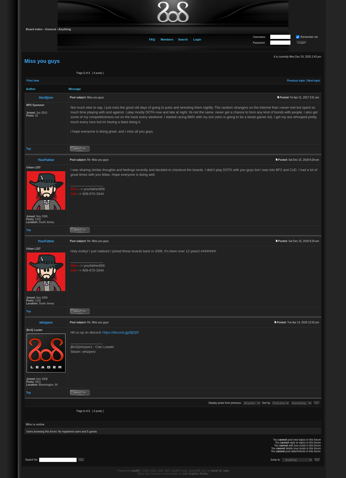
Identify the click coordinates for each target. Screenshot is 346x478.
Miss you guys (42, 61)
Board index (34, 29)
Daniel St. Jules (220, 470)
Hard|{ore (46, 97)
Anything (64, 29)
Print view (33, 80)
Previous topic (296, 80)
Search (183, 39)
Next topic (313, 80)
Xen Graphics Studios (195, 473)
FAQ (152, 39)
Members (167, 39)
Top (28, 148)
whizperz (46, 322)
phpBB (135, 470)
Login (197, 39)
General (50, 29)
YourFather (46, 160)
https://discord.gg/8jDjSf (121, 332)
